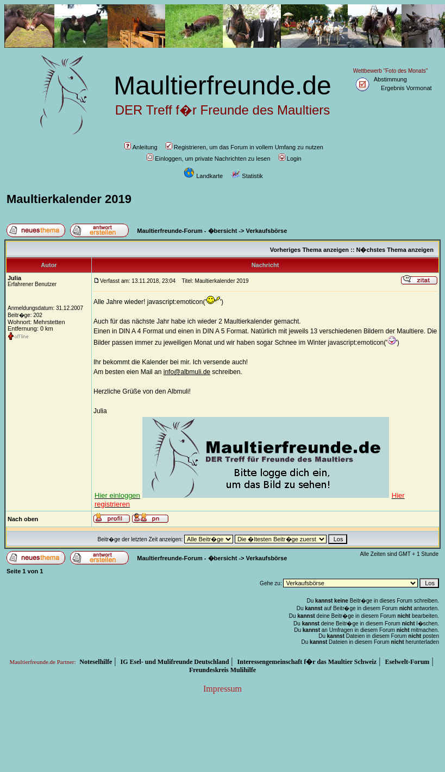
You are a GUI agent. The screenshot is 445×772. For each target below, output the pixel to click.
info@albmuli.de (187, 372)
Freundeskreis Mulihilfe (222, 670)
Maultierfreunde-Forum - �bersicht (187, 230)
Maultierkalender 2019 (69, 199)
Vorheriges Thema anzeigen (309, 249)
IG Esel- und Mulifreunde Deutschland (175, 662)
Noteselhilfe (95, 662)
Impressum (222, 688)
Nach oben (23, 519)
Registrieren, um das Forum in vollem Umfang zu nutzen (244, 147)
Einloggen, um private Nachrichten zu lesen (208, 158)
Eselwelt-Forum (407, 662)
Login (290, 158)
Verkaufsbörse (266, 230)
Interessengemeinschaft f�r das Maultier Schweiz (307, 662)
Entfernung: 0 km (30, 328)
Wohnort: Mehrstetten (36, 322)
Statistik (247, 176)
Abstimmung (390, 79)
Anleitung (141, 147)
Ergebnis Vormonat (406, 88)
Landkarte (203, 176)
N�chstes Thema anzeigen (394, 249)
